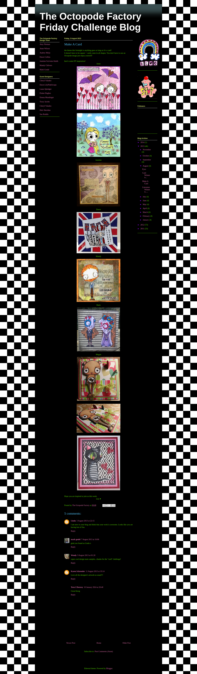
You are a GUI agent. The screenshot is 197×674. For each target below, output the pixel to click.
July (144, 197)
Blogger (109, 668)
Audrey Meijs (45, 53)
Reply (73, 531)
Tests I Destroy (77, 587)
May (145, 204)
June (145, 201)
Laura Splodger (46, 89)
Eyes (144, 169)
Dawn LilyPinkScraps (48, 85)
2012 (142, 225)
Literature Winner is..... (146, 189)
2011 (142, 229)
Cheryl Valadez (45, 81)
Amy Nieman (45, 44)
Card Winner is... (146, 175)
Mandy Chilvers (46, 65)
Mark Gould (44, 70)
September (147, 160)
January (146, 220)
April (145, 208)
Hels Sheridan (45, 110)
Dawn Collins (45, 57)
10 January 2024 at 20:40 (93, 587)
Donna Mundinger (47, 97)
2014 (142, 142)
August (146, 166)
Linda (73, 521)
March (145, 212)
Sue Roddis (44, 114)
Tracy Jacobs (45, 102)
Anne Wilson (45, 49)
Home (99, 643)
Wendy (74, 555)
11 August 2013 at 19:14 (95, 571)
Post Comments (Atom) (104, 651)
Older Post (127, 643)
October (146, 156)
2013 (142, 146)
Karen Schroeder (78, 571)
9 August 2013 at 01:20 (86, 555)
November (147, 150)
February (146, 216)
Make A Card (145, 182)
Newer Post (70, 643)
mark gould (75, 539)
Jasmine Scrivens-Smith (49, 61)
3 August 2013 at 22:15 (86, 521)
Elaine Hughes (45, 93)
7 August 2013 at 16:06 (90, 539)
